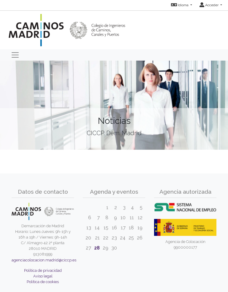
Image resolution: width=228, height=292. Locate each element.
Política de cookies (43, 282)
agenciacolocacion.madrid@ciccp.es (44, 260)
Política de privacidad (43, 270)
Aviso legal (43, 276)
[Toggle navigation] (15, 55)
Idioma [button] (180, 5)
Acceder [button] (209, 5)
